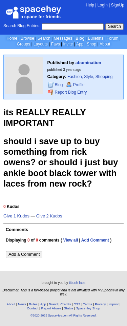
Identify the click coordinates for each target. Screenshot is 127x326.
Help (90, 5)
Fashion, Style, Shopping (89, 76)
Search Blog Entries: (21, 25)
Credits (65, 304)
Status (68, 308)
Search (114, 26)
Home (11, 38)
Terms (87, 304)
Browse (27, 38)
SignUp (117, 5)
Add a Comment (24, 254)
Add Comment (95, 240)
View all (70, 240)
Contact (33, 308)
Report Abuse (51, 308)
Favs (55, 44)
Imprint (113, 304)
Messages (63, 38)
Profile (75, 84)
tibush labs (77, 283)
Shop (91, 44)
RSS (76, 304)
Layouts (41, 44)
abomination (88, 62)
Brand (53, 304)
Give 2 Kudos (49, 216)
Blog (80, 38)
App (79, 44)
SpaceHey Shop (88, 308)
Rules (33, 304)
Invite (68, 44)
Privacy (100, 304)
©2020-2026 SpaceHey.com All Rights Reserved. (63, 315)
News (22, 304)
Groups (23, 44)
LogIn (103, 5)
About (105, 44)
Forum (113, 38)
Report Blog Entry (67, 92)
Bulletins (95, 38)
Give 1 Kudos (16, 216)
